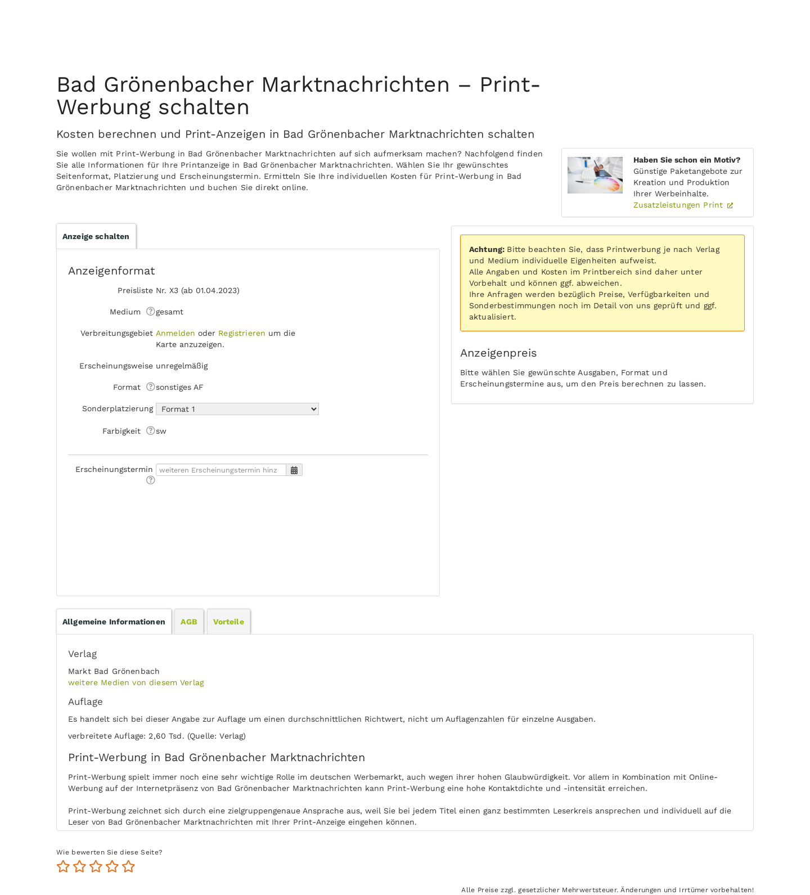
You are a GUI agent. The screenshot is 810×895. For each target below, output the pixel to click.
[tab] (114, 622)
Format (127, 387)
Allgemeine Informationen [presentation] (113, 621)
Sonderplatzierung (117, 408)
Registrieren (242, 333)
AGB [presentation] (189, 621)
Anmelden (175, 333)
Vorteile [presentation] (228, 621)
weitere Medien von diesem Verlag (136, 682)
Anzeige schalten (96, 236)
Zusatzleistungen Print (679, 204)
